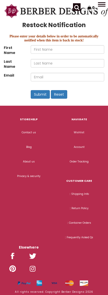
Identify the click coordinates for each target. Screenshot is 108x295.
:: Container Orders (79, 223)
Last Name (9, 64)
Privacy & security (29, 176)
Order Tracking (79, 161)
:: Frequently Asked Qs (79, 237)
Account (79, 147)
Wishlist (79, 132)
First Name (9, 50)
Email (9, 75)
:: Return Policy (79, 208)
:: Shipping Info (79, 194)
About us (29, 161)
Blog (29, 147)
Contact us (29, 132)
